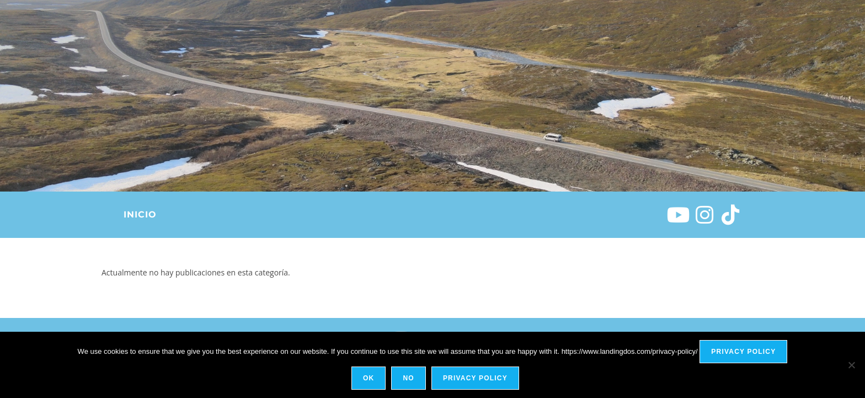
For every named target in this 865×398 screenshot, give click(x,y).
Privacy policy (743, 351)
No (408, 378)
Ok (368, 378)
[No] (851, 364)
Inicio (140, 214)
